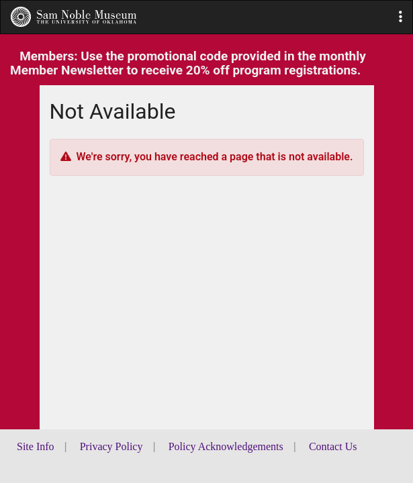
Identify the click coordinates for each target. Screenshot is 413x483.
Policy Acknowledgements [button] (226, 446)
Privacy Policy (111, 446)
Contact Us (333, 446)
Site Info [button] (35, 446)
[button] (400, 17)
